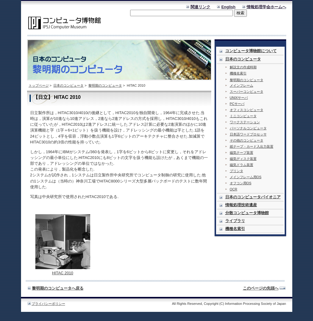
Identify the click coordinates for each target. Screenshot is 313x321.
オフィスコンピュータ (246, 110)
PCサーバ (237, 104)
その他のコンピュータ (246, 140)
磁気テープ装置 (241, 152)
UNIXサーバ (239, 97)
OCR (233, 189)
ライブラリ (235, 220)
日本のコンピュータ (68, 85)
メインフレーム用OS (245, 177)
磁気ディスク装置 (243, 159)
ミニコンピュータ (243, 116)
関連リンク (200, 7)
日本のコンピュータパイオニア (253, 197)
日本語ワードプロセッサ (248, 134)
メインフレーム (241, 85)
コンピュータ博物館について (251, 51)
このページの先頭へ (261, 288)
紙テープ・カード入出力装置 (251, 146)
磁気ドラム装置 (241, 165)
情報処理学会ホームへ (266, 7)
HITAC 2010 (62, 273)
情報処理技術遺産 (241, 205)
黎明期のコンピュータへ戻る (58, 288)
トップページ (39, 85)
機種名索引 (238, 73)
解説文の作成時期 (243, 67)
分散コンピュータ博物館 (247, 213)
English (228, 7)
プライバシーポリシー (48, 303)
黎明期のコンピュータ (105, 85)
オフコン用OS (240, 183)
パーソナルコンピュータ (248, 128)
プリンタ (236, 171)
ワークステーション (245, 122)
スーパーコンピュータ (246, 91)
